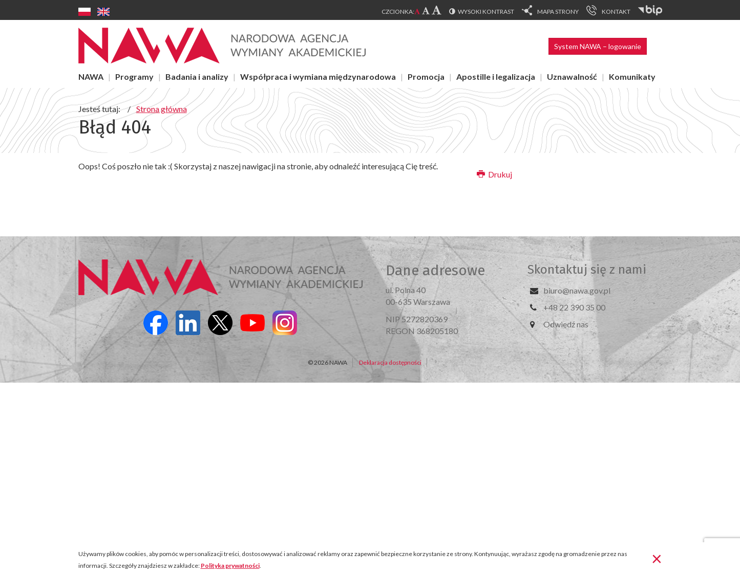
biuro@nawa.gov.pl (576, 290)
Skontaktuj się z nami (586, 269)
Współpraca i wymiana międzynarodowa (318, 76)
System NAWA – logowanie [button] (597, 46)
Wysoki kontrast (486, 11)
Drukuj (494, 174)
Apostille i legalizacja (495, 76)
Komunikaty (632, 76)
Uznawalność (572, 76)
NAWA (90, 76)
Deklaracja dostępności (390, 362)
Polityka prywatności (230, 565)
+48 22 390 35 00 (574, 307)
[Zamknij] (656, 558)
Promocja (426, 76)
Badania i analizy (196, 76)
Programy (134, 76)
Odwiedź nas (565, 324)
